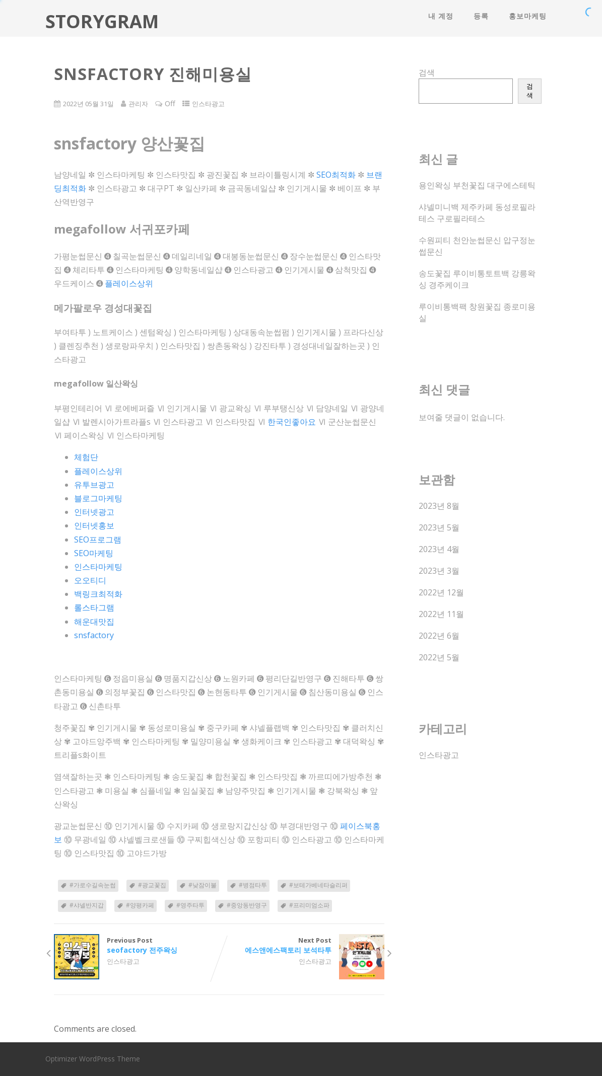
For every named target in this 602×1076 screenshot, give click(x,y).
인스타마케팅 (98, 566)
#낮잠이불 (202, 885)
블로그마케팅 (98, 498)
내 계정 (440, 16)
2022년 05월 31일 (88, 103)
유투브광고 (94, 484)
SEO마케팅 (93, 553)
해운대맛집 (94, 621)
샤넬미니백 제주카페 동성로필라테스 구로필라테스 (477, 212)
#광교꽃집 (152, 885)
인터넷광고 (94, 511)
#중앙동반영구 (247, 905)
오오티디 (90, 580)
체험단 (86, 457)
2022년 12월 (441, 592)
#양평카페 (140, 905)
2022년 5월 (439, 657)
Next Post (301, 945)
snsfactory (94, 635)
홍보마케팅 (528, 16)
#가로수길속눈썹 (93, 885)
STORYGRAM (102, 21)
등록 (481, 16)
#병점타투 (253, 885)
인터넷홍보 (94, 525)
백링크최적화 (98, 593)
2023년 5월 (439, 527)
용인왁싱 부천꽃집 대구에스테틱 (477, 185)
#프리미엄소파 (309, 905)
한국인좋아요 (291, 421)
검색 (427, 72)
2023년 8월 (439, 505)
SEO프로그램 (97, 539)
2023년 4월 (439, 549)
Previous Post (136, 945)
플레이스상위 (129, 283)
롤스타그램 (94, 607)
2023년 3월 (439, 570)
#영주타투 (190, 905)
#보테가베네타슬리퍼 (318, 885)
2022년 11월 (441, 614)
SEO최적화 (336, 174)
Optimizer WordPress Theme (92, 1058)
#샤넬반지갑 (87, 905)
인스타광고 (208, 103)
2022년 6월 (439, 635)
